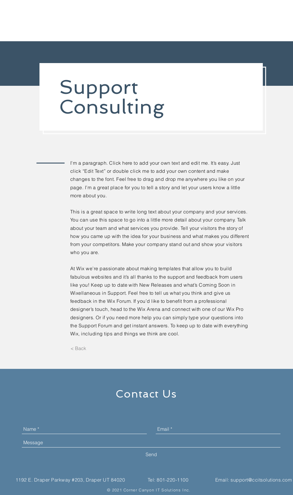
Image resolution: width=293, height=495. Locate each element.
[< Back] (78, 348)
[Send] (151, 454)
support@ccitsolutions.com (261, 480)
